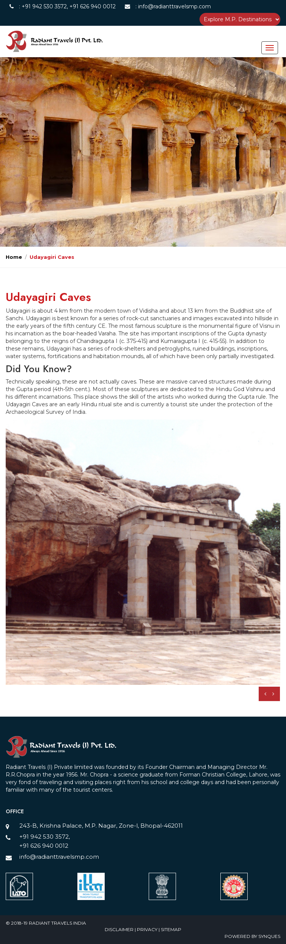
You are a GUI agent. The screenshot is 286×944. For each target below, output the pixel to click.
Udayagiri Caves (52, 257)
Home (14, 257)
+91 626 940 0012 (92, 6)
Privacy (148, 929)
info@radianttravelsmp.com (174, 6)
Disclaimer (120, 929)
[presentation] (265, 694)
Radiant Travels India (57, 923)
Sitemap (171, 929)
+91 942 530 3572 (44, 6)
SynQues (269, 936)
